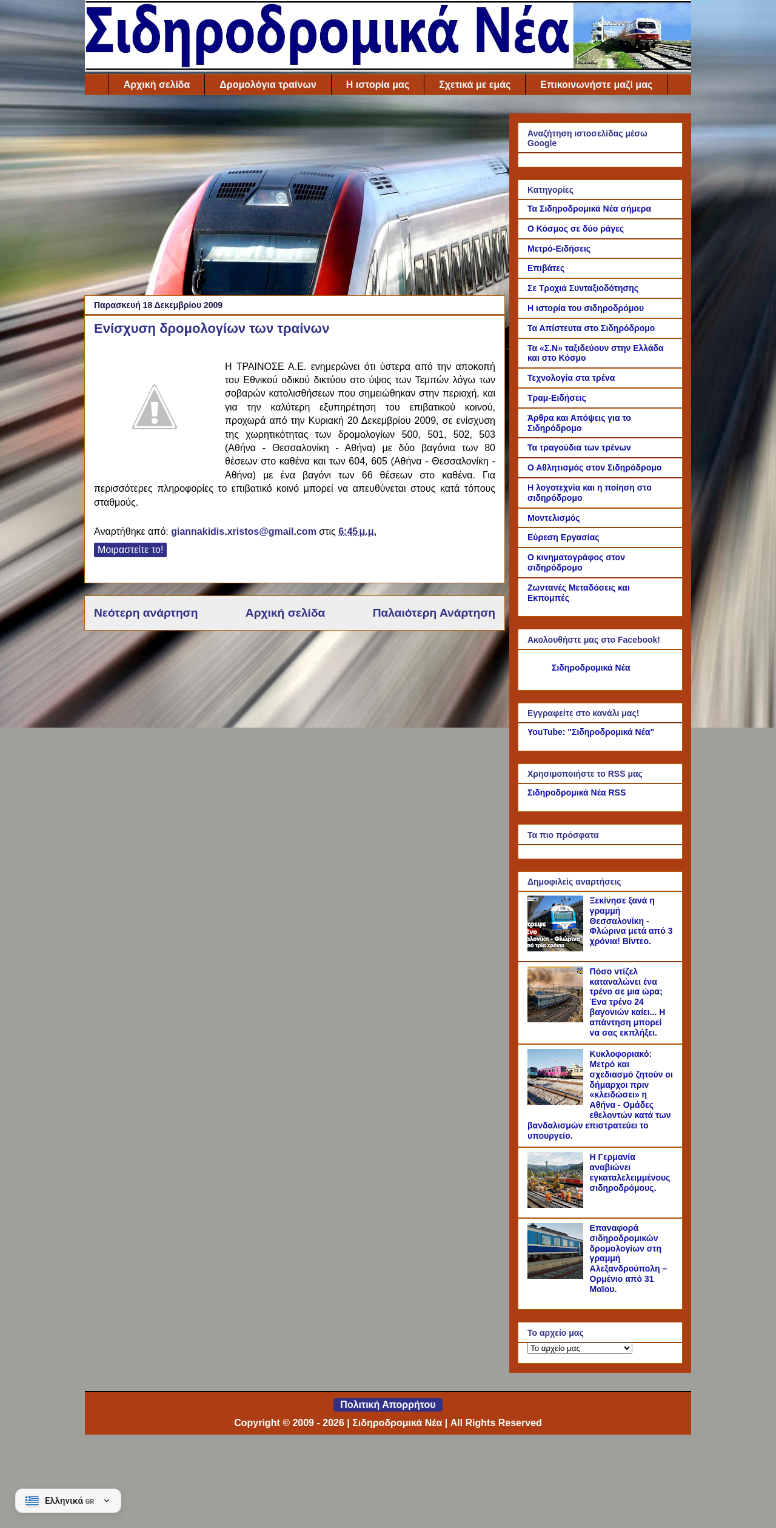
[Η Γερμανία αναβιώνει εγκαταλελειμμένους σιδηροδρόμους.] (557, 1205)
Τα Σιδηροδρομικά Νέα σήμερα (589, 208)
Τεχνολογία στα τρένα (571, 378)
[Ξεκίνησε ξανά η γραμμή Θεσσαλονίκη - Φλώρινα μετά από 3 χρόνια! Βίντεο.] (557, 948)
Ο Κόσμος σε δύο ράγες (575, 228)
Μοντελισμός (553, 518)
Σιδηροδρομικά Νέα (591, 667)
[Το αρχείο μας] (579, 1348)
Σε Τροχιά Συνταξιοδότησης (582, 288)
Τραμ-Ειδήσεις (556, 398)
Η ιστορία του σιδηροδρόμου (585, 308)
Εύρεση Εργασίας (563, 537)
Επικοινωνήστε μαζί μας (596, 84)
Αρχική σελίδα (157, 84)
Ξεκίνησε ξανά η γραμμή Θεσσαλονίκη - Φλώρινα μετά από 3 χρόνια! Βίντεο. (631, 921)
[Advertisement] (294, 198)
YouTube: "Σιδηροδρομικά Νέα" (590, 732)
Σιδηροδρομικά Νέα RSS (576, 792)
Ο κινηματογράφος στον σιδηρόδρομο (576, 562)
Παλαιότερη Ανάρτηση (434, 612)
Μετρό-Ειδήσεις (558, 248)
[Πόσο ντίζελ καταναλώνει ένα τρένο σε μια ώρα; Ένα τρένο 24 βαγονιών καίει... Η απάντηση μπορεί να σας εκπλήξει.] (557, 1019)
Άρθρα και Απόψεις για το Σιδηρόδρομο (579, 423)
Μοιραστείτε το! (130, 550)
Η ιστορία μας (377, 84)
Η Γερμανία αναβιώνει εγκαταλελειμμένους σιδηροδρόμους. (630, 1172)
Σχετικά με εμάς (474, 84)
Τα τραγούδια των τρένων (579, 447)
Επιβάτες (545, 268)
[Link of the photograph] (154, 408)
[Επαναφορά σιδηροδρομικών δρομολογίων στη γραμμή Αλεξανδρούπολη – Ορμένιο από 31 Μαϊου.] (557, 1276)
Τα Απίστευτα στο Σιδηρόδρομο (591, 328)
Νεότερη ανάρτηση (146, 612)
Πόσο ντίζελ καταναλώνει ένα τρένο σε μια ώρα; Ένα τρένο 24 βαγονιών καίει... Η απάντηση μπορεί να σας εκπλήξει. (628, 1002)
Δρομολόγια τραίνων (267, 84)
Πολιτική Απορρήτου (387, 1404)
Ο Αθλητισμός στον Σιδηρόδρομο (594, 467)
